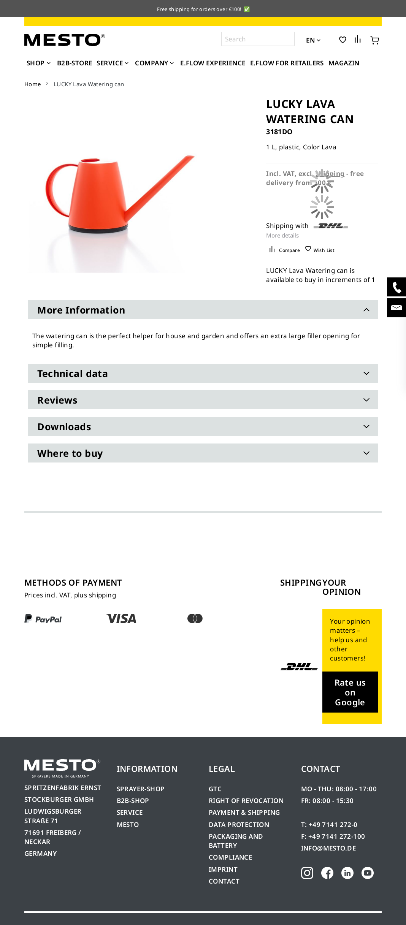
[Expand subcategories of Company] (172, 63)
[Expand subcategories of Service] (126, 63)
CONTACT (224, 881)
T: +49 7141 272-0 (329, 824)
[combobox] (258, 39)
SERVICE (130, 812)
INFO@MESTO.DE (328, 848)
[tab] (203, 309)
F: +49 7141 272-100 (333, 836)
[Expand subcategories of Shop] (48, 63)
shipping (102, 595)
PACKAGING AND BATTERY (236, 841)
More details (282, 235)
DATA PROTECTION (239, 824)
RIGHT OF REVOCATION (246, 800)
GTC (215, 788)
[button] (329, 39)
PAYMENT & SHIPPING (244, 812)
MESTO (128, 824)
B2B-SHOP (133, 800)
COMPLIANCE (230, 857)
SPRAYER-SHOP (141, 788)
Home (32, 84)
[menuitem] (39, 63)
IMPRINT (223, 869)
